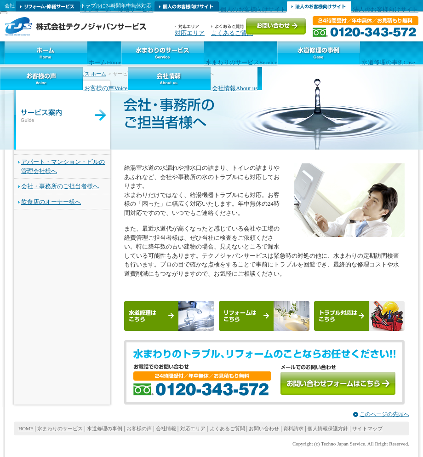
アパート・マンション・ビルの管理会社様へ (63, 166)
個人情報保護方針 (328, 428)
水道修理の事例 (104, 428)
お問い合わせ (264, 428)
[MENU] (3, 13)
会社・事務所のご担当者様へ (60, 186)
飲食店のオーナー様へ (51, 201)
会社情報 (166, 428)
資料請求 (293, 428)
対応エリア (193, 428)
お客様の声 (139, 428)
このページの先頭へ (384, 414)
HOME (25, 428)
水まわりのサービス (60, 428)
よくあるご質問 (227, 428)
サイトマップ (367, 428)
